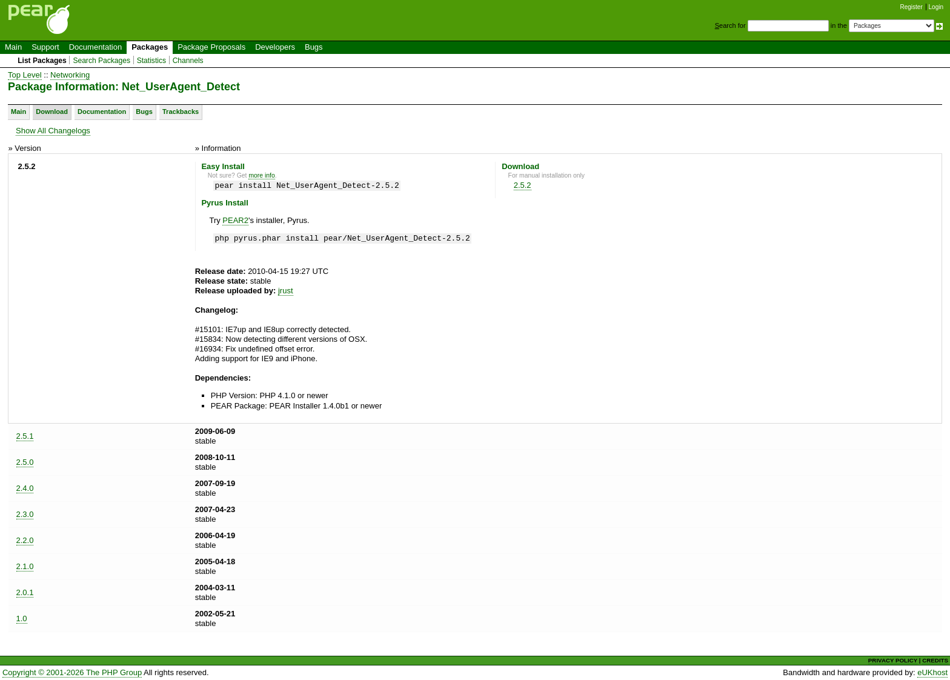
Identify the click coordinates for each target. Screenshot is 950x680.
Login (936, 7)
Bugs (314, 47)
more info (261, 175)
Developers (275, 47)
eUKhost (932, 672)
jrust (285, 290)
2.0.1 (25, 592)
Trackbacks (180, 111)
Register (911, 7)
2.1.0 (25, 566)
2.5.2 (522, 185)
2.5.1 (25, 436)
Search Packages (101, 60)
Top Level (25, 74)
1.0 (21, 618)
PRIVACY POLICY (892, 660)
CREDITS (935, 660)
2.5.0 (25, 462)
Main (13, 47)
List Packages (42, 60)
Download (52, 111)
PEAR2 (235, 220)
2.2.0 (25, 540)
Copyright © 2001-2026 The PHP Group (72, 672)
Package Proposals (211, 47)
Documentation (95, 47)
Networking (70, 74)
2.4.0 (25, 488)
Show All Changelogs (53, 130)
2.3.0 (25, 514)
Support (45, 47)
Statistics (151, 60)
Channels (188, 60)
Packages (149, 47)
